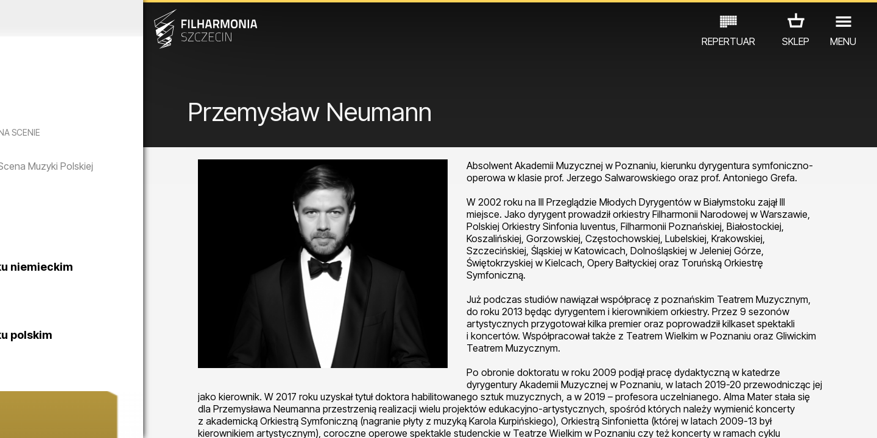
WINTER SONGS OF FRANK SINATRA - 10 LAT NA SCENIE (111, 137)
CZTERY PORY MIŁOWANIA (150, 248)
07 (119, 417)
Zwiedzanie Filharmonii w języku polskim (141, 356)
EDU (95, 385)
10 (173, 417)
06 (102, 417)
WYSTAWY (141, 385)
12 (208, 417)
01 (13, 417)
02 (31, 417)
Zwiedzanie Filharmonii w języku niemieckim (141, 288)
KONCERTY (47, 385)
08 (138, 417)
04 (66, 417)
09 (155, 417)
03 (49, 417)
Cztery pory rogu (117, 212)
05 (84, 417)
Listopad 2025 (114, 18)
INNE (189, 385)
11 (190, 417)
